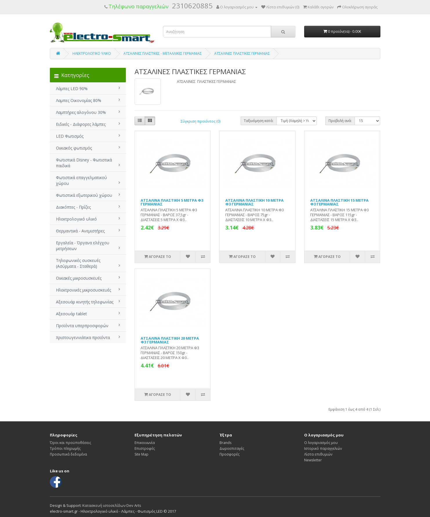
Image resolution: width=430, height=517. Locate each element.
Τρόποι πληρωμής (65, 448)
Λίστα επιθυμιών (318, 454)
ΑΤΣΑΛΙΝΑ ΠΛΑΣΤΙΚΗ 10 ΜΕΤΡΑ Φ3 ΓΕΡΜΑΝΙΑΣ (254, 202)
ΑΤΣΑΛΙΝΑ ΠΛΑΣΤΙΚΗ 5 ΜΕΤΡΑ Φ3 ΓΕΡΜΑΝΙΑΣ (172, 202)
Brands (225, 442)
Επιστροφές (145, 448)
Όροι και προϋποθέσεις (70, 442)
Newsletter (313, 460)
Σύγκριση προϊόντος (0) (200, 121)
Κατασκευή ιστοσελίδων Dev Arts (111, 505)
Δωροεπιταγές (231, 448)
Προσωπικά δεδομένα (68, 454)
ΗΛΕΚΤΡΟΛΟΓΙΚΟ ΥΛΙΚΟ (91, 53)
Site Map (141, 454)
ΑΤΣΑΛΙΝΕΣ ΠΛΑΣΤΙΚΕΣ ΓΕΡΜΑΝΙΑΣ (242, 53)
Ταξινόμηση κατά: (258, 120)
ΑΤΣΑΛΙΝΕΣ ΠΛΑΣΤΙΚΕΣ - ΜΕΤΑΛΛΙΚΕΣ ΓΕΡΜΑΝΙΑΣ (163, 53)
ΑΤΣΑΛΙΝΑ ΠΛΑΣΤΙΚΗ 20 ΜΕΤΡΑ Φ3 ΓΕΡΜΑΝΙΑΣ (170, 340)
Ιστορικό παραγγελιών (323, 448)
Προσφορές (229, 454)
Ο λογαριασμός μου (321, 442)
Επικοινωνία (145, 442)
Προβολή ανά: (340, 120)
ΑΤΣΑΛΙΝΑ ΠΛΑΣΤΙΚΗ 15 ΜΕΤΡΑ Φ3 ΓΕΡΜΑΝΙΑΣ (339, 202)
